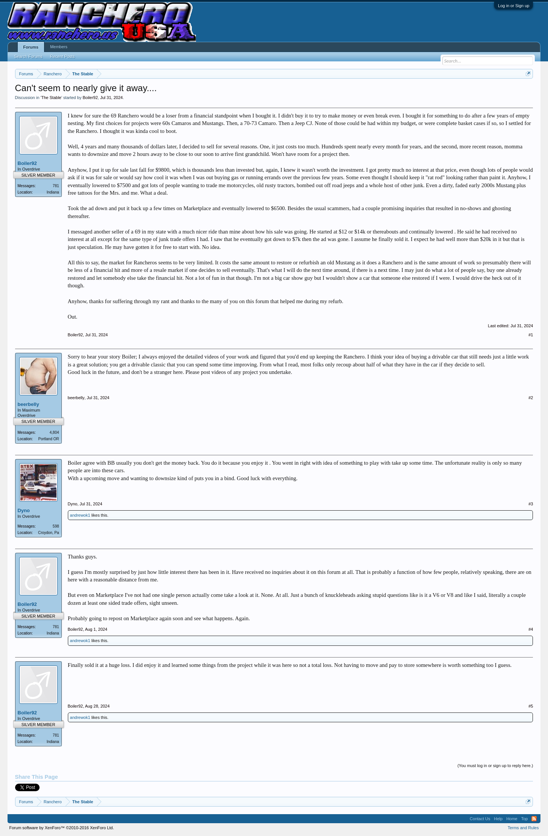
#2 (530, 397)
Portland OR (48, 439)
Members (58, 46)
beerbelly (28, 404)
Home (511, 818)
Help (498, 818)
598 (56, 526)
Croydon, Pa (48, 533)
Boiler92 (90, 97)
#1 (530, 335)
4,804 (54, 432)
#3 (530, 504)
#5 (530, 706)
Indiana (53, 192)
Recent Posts (62, 56)
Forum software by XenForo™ (61, 827)
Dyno (24, 510)
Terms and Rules (523, 827)
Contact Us (480, 818)
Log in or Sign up (513, 5)
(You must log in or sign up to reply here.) (495, 765)
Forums (30, 47)
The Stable (51, 97)
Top (524, 818)
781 (56, 186)
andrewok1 (80, 515)
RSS (534, 818)
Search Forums (28, 56)
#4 (530, 629)
